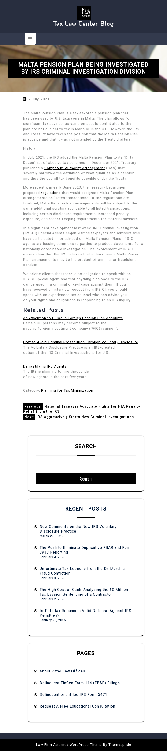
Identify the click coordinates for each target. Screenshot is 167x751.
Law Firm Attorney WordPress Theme (69, 745)
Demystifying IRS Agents (45, 366)
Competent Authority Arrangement (74, 168)
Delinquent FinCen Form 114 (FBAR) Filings (80, 683)
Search (86, 446)
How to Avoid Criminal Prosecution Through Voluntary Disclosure (80, 342)
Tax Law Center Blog (83, 23)
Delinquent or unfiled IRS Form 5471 (73, 694)
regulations (51, 193)
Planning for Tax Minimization (67, 390)
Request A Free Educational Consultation (77, 706)
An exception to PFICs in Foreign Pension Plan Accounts (73, 318)
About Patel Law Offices (62, 671)
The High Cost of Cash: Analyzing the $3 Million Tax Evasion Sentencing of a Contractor (84, 592)
